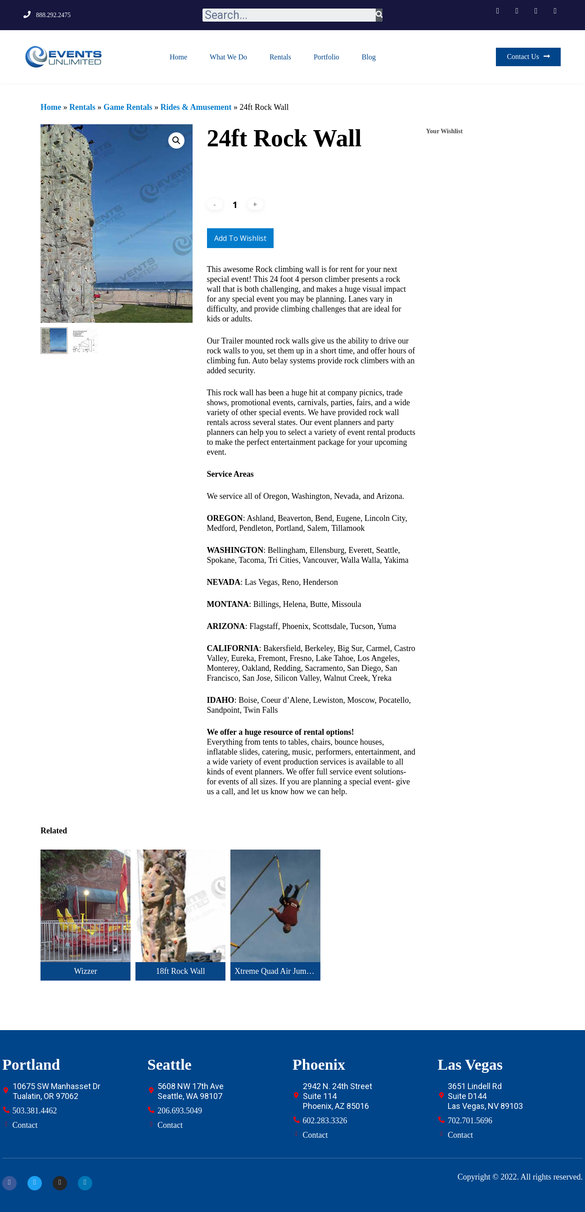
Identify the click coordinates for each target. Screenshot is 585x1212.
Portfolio (326, 57)
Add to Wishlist (240, 238)
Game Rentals (128, 107)
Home (178, 57)
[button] (528, 57)
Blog (369, 57)
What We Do (228, 57)
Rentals (280, 57)
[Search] (379, 15)
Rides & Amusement (195, 107)
